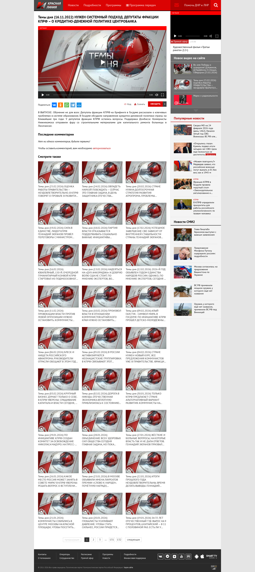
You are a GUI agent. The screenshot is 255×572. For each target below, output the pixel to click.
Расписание (86, 554)
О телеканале (44, 558)
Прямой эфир (87, 558)
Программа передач (141, 5)
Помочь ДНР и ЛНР (196, 5)
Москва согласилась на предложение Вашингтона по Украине (205, 270)
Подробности (92, 5)
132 (119, 539)
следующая (133, 539)
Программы (113, 5)
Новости (73, 5)
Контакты (42, 554)
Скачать (139, 104)
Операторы (65, 554)
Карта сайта (128, 567)
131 (112, 539)
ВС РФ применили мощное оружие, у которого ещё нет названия (203, 289)
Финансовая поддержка (135, 558)
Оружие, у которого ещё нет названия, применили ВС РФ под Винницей (205, 308)
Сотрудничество (67, 558)
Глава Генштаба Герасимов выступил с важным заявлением (205, 232)
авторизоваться (102, 148)
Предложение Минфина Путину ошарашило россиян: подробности (204, 252)
